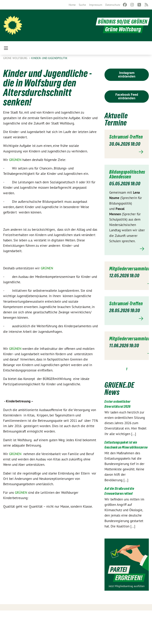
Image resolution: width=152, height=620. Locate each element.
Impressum (95, 5)
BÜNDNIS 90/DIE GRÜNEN (120, 21)
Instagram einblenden (126, 74)
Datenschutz (112, 5)
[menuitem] (72, 5)
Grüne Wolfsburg (15, 58)
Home (72, 5)
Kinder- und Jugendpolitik (49, 58)
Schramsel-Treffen (119, 139)
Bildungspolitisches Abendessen (128, 179)
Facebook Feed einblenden (126, 96)
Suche (82, 5)
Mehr (126, 156)
